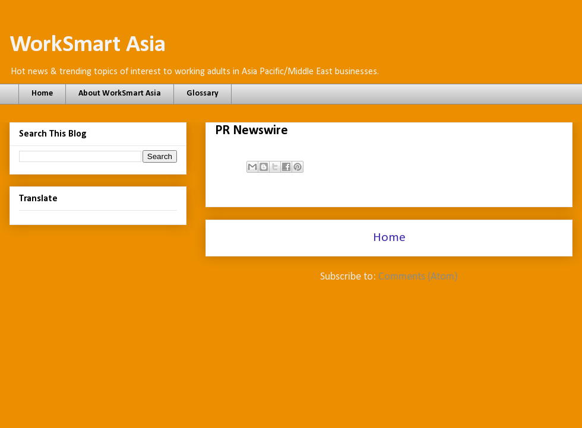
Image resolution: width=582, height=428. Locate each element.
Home (42, 93)
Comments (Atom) (418, 277)
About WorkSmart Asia (119, 93)
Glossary (202, 93)
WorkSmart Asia (88, 45)
